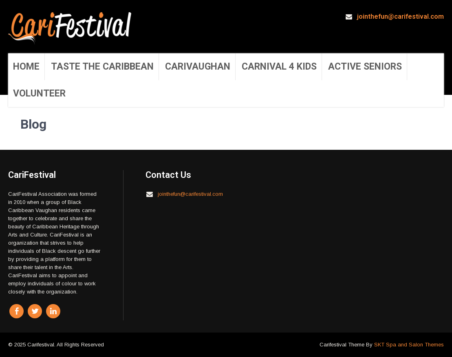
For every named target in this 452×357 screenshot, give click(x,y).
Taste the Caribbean (102, 66)
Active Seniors (365, 66)
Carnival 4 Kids (279, 66)
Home (26, 66)
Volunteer (39, 93)
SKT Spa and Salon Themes (409, 345)
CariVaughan (197, 66)
